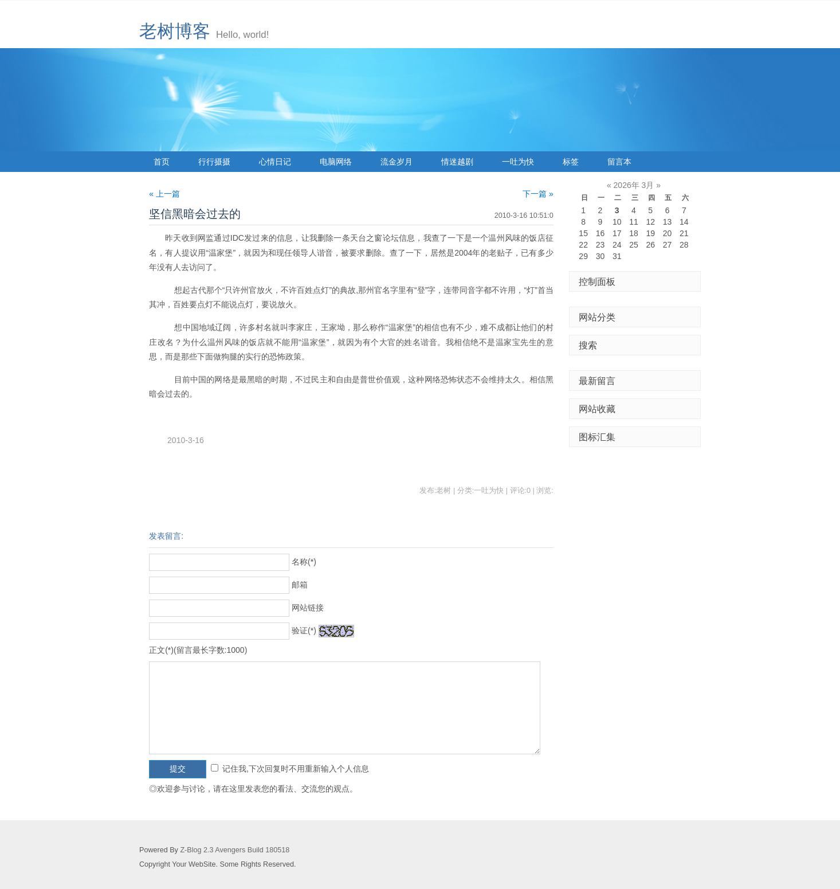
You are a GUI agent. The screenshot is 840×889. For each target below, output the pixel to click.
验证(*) (304, 630)
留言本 (619, 161)
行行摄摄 (214, 161)
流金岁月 (396, 161)
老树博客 (174, 31)
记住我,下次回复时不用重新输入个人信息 (295, 768)
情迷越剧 (457, 161)
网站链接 (308, 607)
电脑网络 (336, 161)
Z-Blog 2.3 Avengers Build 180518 (234, 850)
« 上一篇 (164, 193)
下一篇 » (538, 193)
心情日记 (275, 161)
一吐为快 (518, 161)
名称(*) (304, 561)
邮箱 (300, 584)
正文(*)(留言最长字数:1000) (198, 650)
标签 (571, 161)
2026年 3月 (634, 185)
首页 (162, 161)
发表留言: (166, 536)
